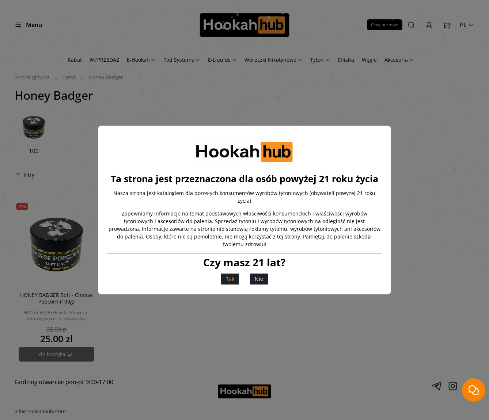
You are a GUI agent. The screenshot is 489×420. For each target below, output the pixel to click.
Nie (259, 278)
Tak (230, 278)
